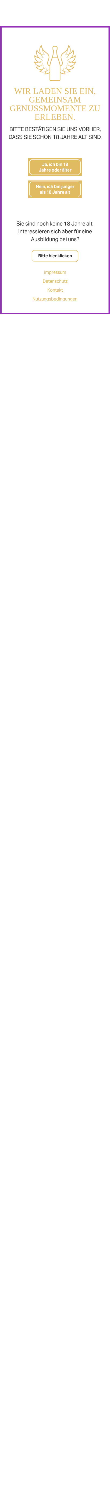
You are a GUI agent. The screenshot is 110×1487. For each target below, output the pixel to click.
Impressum (55, 272)
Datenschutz (55, 281)
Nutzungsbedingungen (55, 299)
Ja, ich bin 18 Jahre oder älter (55, 167)
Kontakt (55, 290)
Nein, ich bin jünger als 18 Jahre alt (55, 189)
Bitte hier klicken (55, 256)
